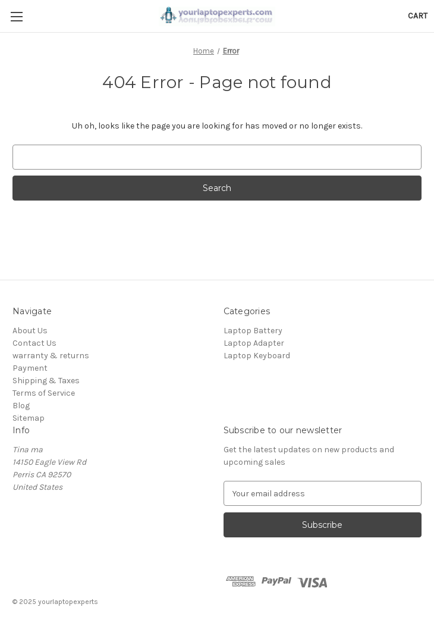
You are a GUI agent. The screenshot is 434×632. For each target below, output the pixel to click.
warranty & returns (50, 356)
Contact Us (34, 343)
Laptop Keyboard (257, 356)
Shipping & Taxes (46, 381)
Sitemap (28, 418)
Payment (30, 368)
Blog (21, 406)
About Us (30, 331)
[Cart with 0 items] (417, 15)
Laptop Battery (253, 331)
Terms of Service (43, 393)
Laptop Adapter (254, 343)
